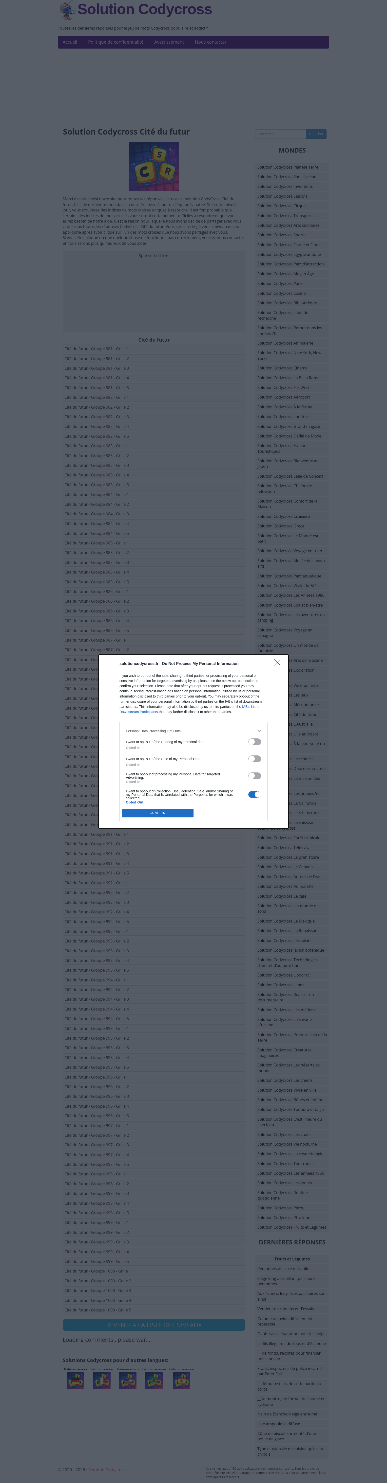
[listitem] (193, 730)
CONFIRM (158, 813)
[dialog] (193, 741)
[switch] (254, 741)
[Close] (279, 664)
